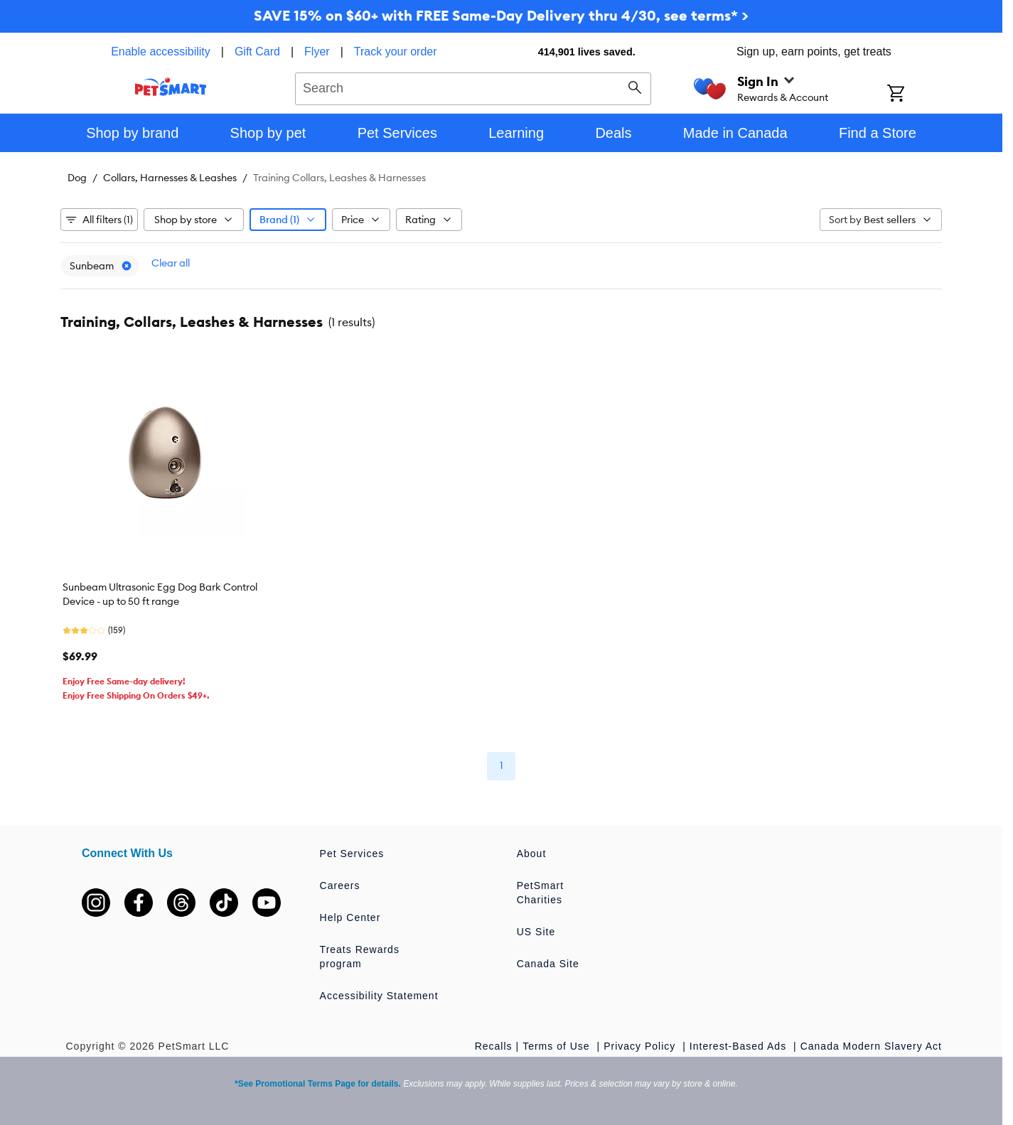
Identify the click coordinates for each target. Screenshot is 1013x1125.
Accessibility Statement (379, 995)
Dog (77, 177)
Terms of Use (557, 1046)
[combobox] (473, 86)
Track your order (395, 51)
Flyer (317, 51)
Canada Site (548, 963)
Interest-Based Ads (740, 1046)
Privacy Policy (641, 1046)
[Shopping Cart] (914, 94)
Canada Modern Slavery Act (871, 1046)
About (532, 853)
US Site (536, 931)
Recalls (494, 1046)
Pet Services (352, 853)
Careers (340, 885)
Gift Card (257, 51)
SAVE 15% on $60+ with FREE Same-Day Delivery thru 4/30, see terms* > (501, 15)
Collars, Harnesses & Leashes (170, 177)
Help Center (350, 917)
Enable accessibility (160, 51)
